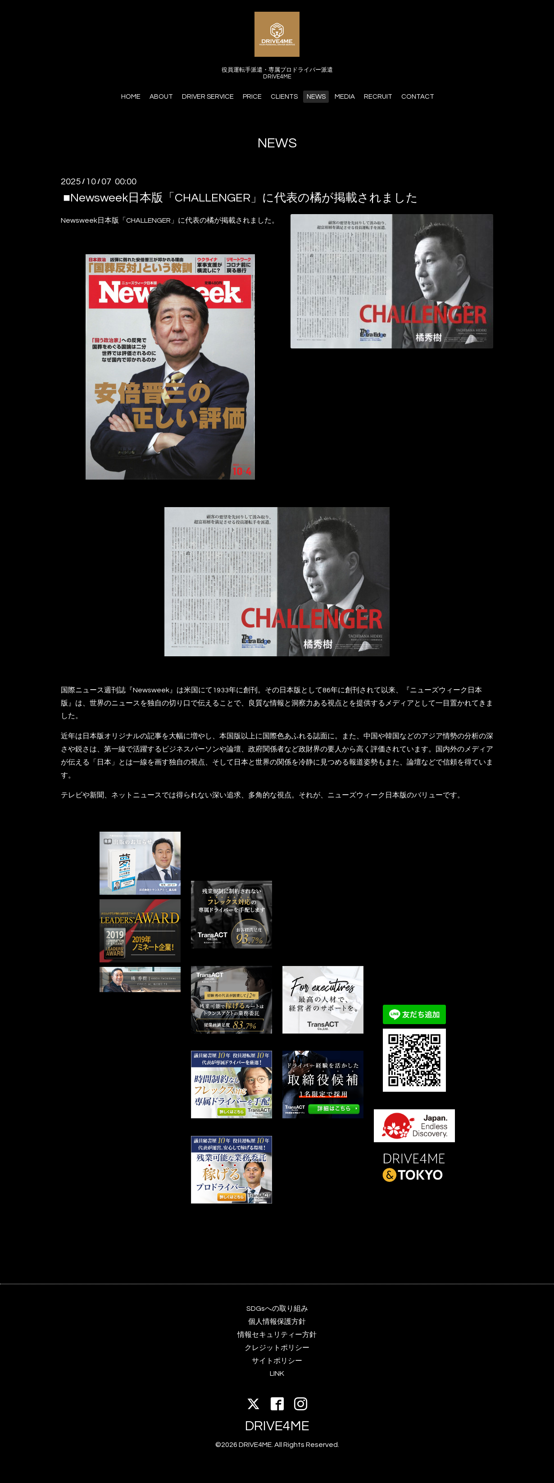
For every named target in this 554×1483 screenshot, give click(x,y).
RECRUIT (378, 96)
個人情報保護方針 (277, 1321)
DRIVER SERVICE (208, 96)
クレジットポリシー (277, 1347)
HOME (131, 96)
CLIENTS (284, 96)
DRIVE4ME (277, 1426)
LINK (277, 1373)
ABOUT (161, 96)
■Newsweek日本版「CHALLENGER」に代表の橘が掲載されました (240, 197)
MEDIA (345, 96)
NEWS (316, 96)
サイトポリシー (277, 1360)
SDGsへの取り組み (277, 1308)
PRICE (252, 96)
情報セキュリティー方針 (277, 1334)
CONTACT (417, 96)
